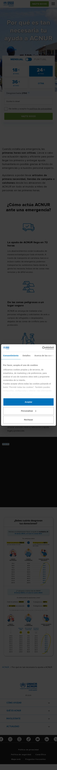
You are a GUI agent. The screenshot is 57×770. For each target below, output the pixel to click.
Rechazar (28, 419)
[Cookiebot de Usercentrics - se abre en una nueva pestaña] (42, 348)
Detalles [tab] (26, 355)
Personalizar (28, 411)
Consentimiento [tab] (11, 355)
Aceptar (28, 402)
